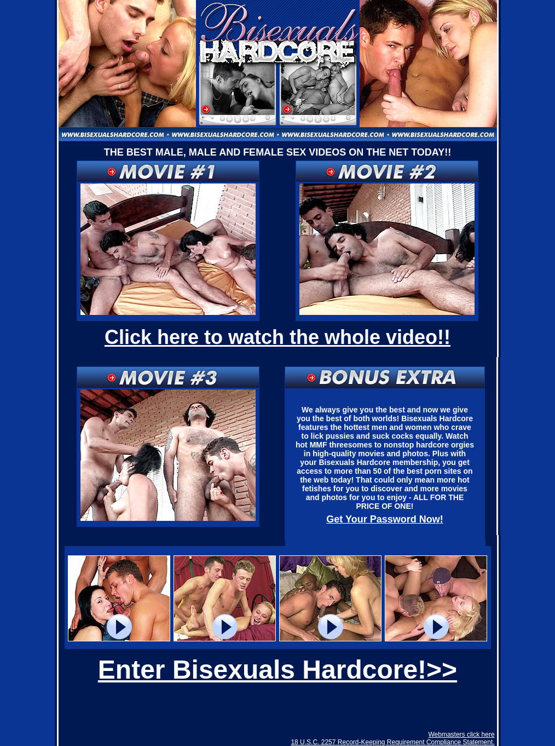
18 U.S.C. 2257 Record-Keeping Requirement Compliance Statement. (392, 742)
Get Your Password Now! (384, 519)
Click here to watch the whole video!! (277, 337)
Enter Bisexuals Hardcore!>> (277, 669)
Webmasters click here (461, 734)
